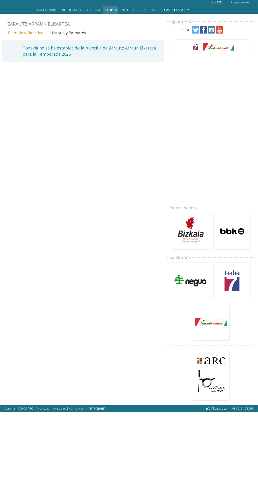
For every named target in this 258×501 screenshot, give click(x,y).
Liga (16, 6)
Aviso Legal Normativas (68, 408)
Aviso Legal (43, 408)
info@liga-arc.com (217, 408)
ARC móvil (182, 30)
